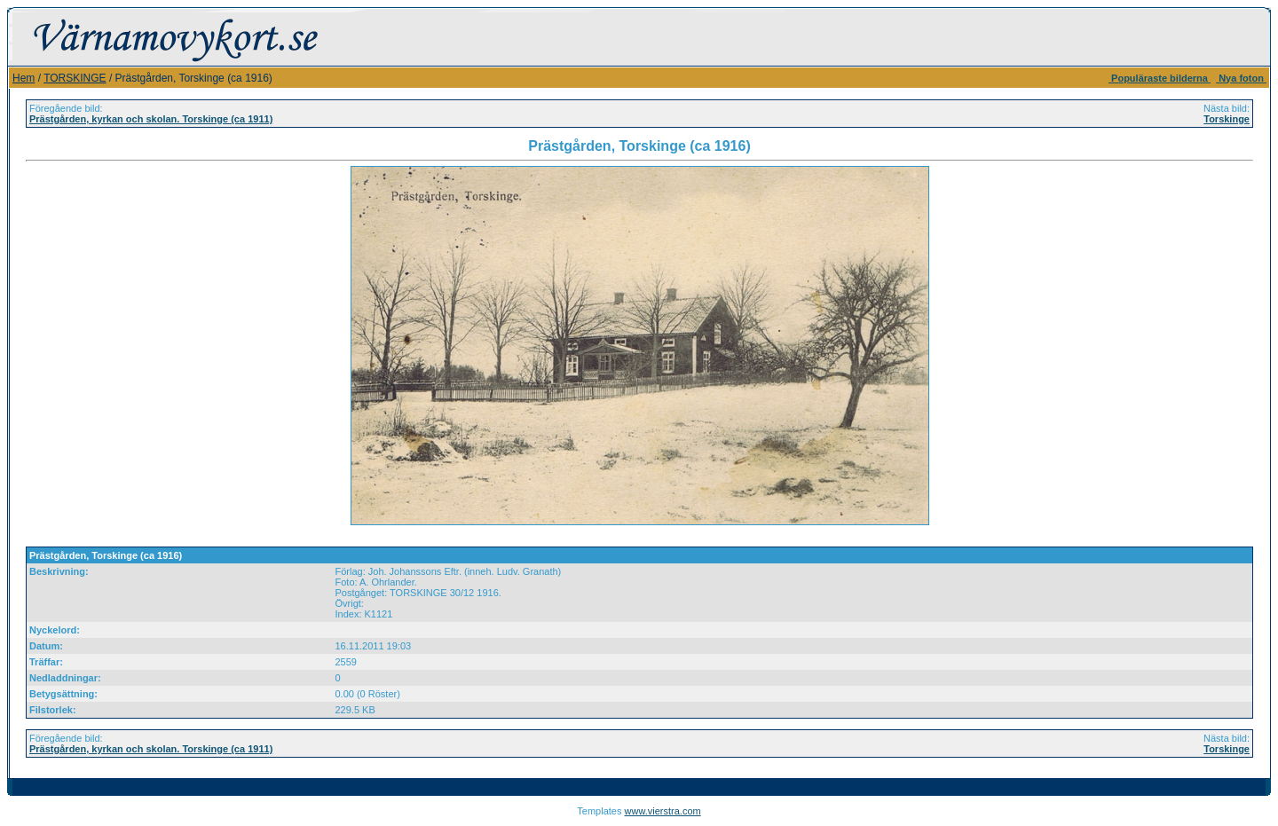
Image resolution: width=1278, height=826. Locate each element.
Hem (23, 78)
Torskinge (1226, 119)
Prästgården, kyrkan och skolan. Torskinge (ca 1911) (150, 119)
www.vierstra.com (663, 811)
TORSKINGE (74, 78)
